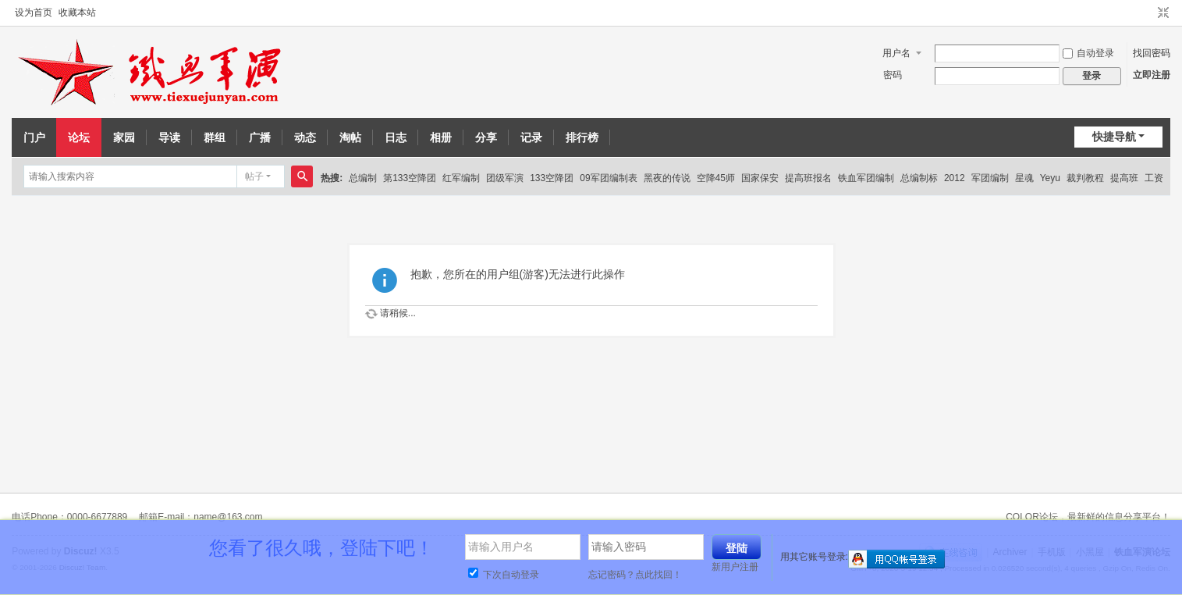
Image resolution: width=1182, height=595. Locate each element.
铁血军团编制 (866, 178)
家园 (124, 137)
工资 (1154, 178)
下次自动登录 (503, 574)
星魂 (1024, 178)
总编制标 (919, 178)
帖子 (254, 176)
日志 (395, 137)
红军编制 (461, 178)
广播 (260, 137)
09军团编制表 (608, 178)
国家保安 (760, 178)
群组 (214, 137)
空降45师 (716, 178)
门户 (34, 137)
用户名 (896, 53)
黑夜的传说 (667, 178)
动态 (305, 137)
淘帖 (350, 137)
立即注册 (1151, 74)
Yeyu (1050, 178)
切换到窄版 (1163, 13)
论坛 (79, 137)
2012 (954, 178)
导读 (169, 137)
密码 (892, 74)
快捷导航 (1114, 136)
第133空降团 (409, 178)
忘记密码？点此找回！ (635, 574)
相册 (441, 137)
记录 (531, 137)
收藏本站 (77, 12)
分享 (486, 137)
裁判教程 (1085, 178)
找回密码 (1151, 53)
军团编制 (990, 178)
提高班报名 (808, 178)
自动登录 (1088, 53)
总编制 (363, 178)
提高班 (1124, 178)
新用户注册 (735, 566)
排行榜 (582, 137)
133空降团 (551, 178)
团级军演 (505, 178)
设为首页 (33, 12)
